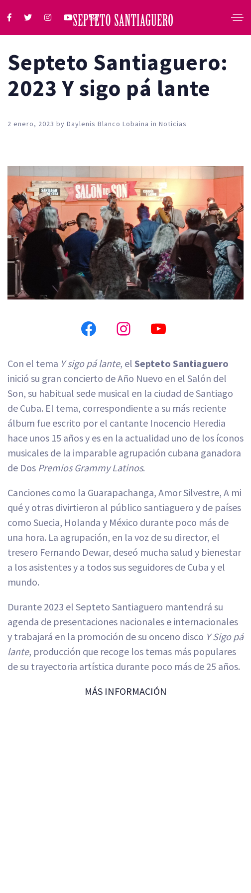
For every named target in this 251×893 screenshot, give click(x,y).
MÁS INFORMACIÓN (126, 691)
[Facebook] (88, 328)
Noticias (173, 123)
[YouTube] (158, 328)
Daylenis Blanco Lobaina (109, 123)
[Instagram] (123, 328)
